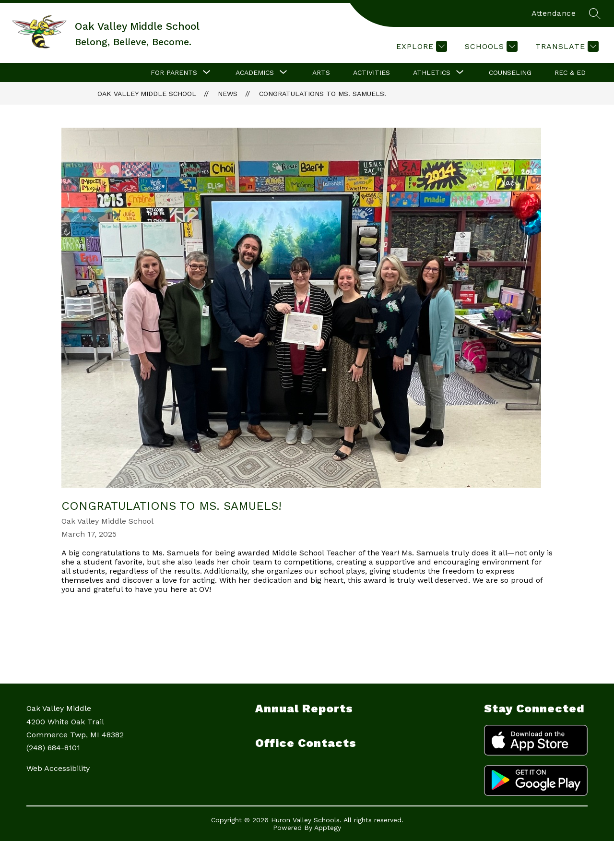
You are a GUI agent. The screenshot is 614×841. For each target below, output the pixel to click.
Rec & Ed (570, 72)
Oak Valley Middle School (146, 93)
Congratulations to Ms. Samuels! (322, 93)
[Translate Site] (566, 46)
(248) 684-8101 (53, 747)
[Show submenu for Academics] (255, 72)
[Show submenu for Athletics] (431, 72)
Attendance (553, 13)
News (227, 93)
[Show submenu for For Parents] (174, 72)
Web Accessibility (58, 768)
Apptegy (327, 827)
